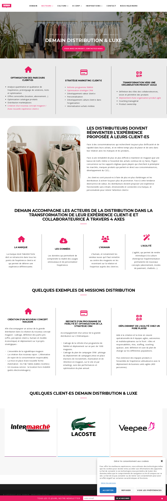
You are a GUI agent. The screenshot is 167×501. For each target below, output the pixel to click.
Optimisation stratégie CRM (80, 90)
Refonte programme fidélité (80, 87)
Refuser (126, 490)
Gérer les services (108, 483)
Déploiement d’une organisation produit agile (140, 98)
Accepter (108, 490)
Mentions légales (40, 495)
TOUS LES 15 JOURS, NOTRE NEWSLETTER (58, 498)
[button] (161, 461)
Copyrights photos (61, 495)
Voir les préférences (149, 490)
